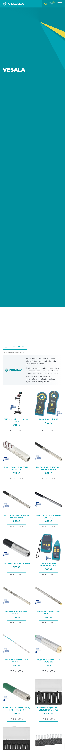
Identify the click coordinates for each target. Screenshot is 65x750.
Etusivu (5, 352)
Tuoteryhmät (14, 347)
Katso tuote (16, 430)
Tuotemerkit (13, 352)
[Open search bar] (45, 3)
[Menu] (58, 3)
